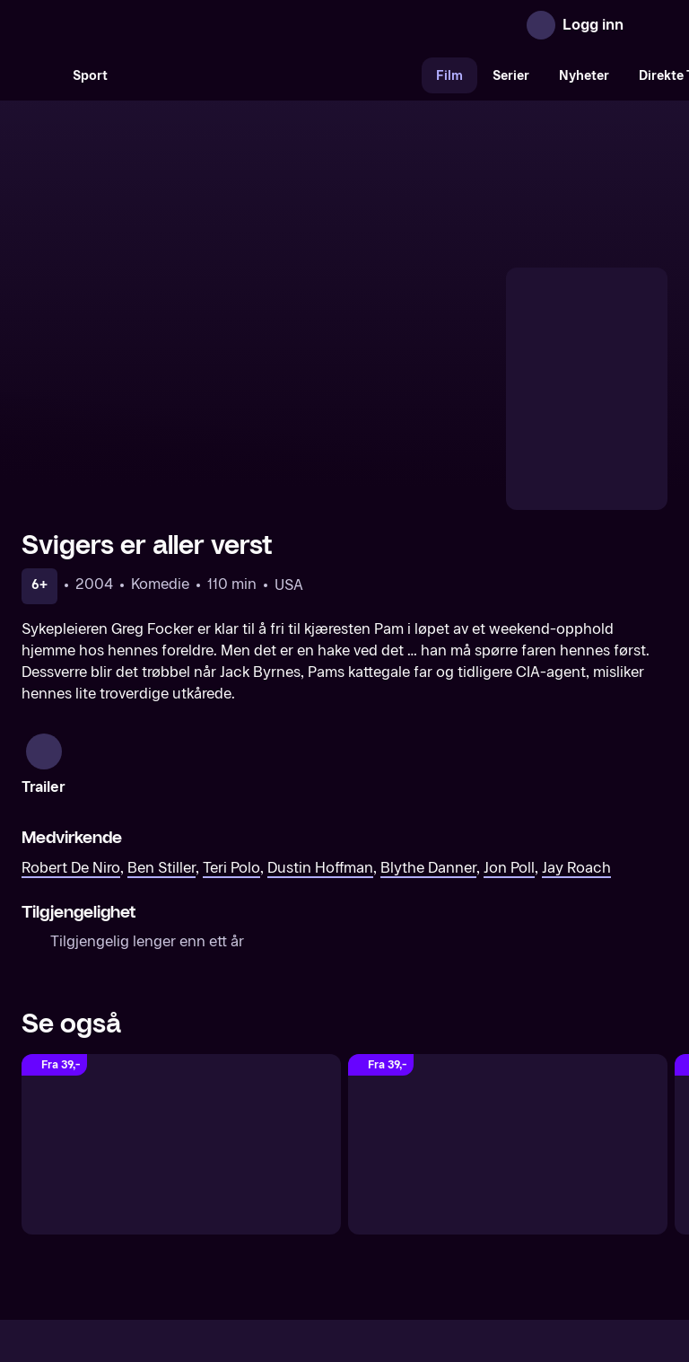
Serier (511, 75)
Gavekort (311, 1210)
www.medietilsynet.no (454, 1271)
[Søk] (39, 75)
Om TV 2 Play (158, 1210)
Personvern (538, 1210)
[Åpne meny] (649, 25)
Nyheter (584, 75)
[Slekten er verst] (507, 960)
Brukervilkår (445, 1210)
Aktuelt (242, 1210)
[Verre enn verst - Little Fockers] (181, 960)
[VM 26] (272, 75)
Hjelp (373, 1210)
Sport (90, 75)
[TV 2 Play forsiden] (156, 25)
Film (449, 75)
